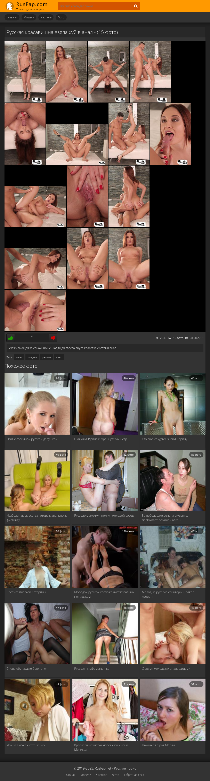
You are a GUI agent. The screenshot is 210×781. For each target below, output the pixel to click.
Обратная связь (135, 775)
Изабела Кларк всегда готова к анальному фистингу (37, 517)
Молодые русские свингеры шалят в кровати (168, 594)
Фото (61, 17)
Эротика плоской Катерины (26, 592)
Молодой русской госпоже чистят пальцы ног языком (104, 594)
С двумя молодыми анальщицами (166, 668)
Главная (12, 17)
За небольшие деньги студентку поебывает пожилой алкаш (165, 517)
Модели (29, 17)
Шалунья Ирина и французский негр (100, 439)
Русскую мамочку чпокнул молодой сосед (104, 515)
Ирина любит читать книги (26, 745)
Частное (45, 17)
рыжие (46, 357)
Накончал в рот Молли (158, 745)
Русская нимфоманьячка (91, 668)
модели (32, 357)
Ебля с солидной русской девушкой (32, 439)
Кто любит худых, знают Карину (164, 439)
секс (59, 357)
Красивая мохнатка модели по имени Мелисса (101, 747)
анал (19, 357)
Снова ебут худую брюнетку (27, 668)
